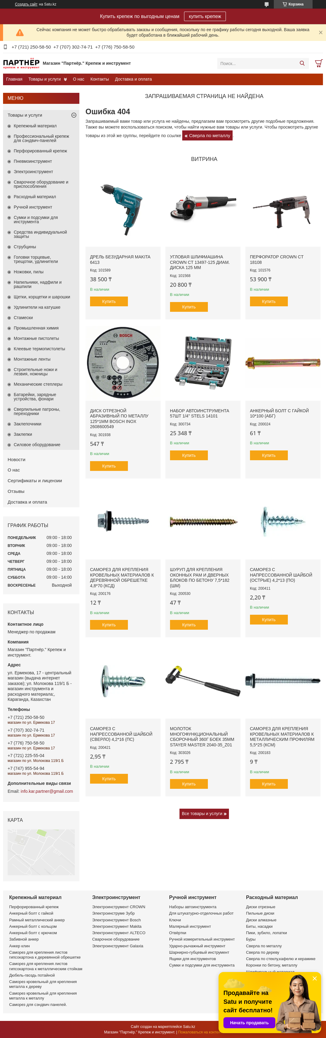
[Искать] (302, 63)
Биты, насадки (259, 926)
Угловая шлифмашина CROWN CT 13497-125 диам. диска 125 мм (200, 262)
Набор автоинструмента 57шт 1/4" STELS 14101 (199, 413)
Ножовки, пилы (29, 271)
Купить (109, 301)
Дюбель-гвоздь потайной (32, 975)
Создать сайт (26, 4)
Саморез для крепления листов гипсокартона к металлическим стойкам (45, 966)
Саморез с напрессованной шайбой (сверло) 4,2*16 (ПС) (121, 734)
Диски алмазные (261, 920)
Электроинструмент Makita (117, 926)
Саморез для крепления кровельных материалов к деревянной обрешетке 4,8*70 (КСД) (122, 577)
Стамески (23, 317)
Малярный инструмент (190, 926)
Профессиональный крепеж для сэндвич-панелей (41, 138)
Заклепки (23, 434)
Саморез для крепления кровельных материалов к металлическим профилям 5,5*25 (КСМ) (282, 736)
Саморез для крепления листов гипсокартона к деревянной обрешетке (45, 955)
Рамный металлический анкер (37, 920)
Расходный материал (35, 196)
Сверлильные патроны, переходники (37, 411)
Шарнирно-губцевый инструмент (199, 952)
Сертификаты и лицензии (35, 480)
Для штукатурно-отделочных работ (201, 913)
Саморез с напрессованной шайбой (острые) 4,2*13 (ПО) (281, 575)
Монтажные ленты (32, 359)
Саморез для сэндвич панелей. (38, 1004)
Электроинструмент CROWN (118, 907)
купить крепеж (205, 16)
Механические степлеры (38, 384)
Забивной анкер (24, 939)
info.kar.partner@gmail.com (47, 791)
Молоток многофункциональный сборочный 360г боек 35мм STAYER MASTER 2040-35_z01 (202, 736)
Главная (14, 79)
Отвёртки (177, 933)
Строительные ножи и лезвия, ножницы (35, 371)
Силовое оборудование (37, 444)
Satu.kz (189, 1027)
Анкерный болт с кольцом (33, 926)
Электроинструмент (33, 171)
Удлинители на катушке (37, 307)
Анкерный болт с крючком (33, 933)
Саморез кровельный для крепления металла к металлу (43, 995)
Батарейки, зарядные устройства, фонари (35, 396)
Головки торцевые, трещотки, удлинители (36, 259)
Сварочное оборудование (115, 939)
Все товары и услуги (202, 813)
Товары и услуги (44, 79)
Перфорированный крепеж (40, 150)
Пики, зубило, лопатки (266, 933)
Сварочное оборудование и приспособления (41, 184)
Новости (16, 459)
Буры (250, 939)
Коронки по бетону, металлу (271, 965)
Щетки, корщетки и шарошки (42, 296)
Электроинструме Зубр (113, 913)
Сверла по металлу (209, 135)
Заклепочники (27, 423)
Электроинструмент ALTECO (118, 933)
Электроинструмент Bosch (116, 920)
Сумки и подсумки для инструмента (36, 219)
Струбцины (25, 246)
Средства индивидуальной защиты (40, 234)
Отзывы (16, 491)
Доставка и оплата (133, 79)
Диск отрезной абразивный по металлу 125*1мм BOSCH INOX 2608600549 (119, 418)
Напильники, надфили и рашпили (38, 284)
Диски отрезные (260, 907)
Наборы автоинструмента (192, 907)
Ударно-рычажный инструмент (197, 946)
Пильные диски (260, 913)
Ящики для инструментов (192, 958)
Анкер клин (19, 946)
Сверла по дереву (262, 952)
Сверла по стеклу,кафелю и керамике (281, 958)
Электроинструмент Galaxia (117, 946)
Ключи (175, 920)
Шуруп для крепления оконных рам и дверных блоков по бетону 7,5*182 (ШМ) (200, 577)
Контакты (99, 79)
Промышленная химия (36, 328)
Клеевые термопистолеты (39, 348)
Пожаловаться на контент (200, 1032)
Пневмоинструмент (33, 161)
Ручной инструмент (33, 207)
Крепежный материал (35, 125)
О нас (78, 79)
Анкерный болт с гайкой (31, 913)
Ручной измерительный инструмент (202, 939)
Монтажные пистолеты (36, 338)
